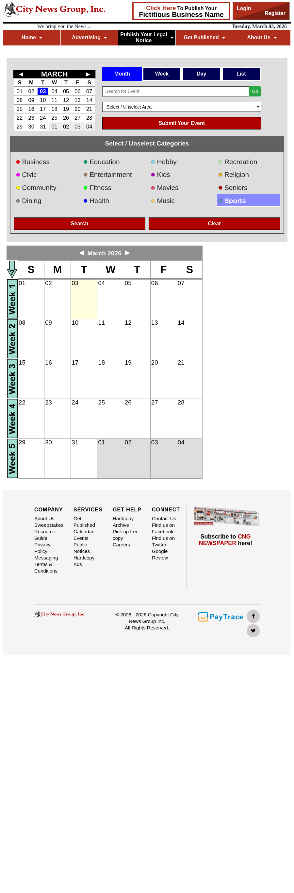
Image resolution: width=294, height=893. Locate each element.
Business (33, 161)
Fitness (97, 187)
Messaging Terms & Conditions (46, 564)
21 (89, 109)
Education (101, 161)
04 (54, 91)
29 (20, 126)
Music (163, 200)
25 (54, 118)
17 (43, 109)
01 (20, 91)
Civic (26, 174)
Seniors (233, 187)
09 (31, 100)
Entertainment (107, 174)
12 (66, 100)
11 (54, 100)
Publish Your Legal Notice (146, 37)
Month (122, 74)
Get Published (204, 37)
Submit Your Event (181, 123)
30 (31, 126)
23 (31, 118)
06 (77, 91)
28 (89, 118)
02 (31, 91)
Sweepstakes (48, 525)
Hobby (164, 161)
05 (66, 91)
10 (43, 100)
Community (36, 187)
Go (255, 91)
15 (20, 109)
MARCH (54, 74)
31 (43, 126)
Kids (160, 174)
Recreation (237, 161)
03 (43, 91)
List (241, 74)
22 (20, 118)
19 (66, 109)
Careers (121, 544)
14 (89, 100)
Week (162, 74)
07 (89, 91)
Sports (232, 200)
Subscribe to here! (226, 539)
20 (77, 109)
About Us (261, 37)
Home (32, 37)
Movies (164, 187)
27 (77, 118)
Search (79, 223)
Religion (233, 174)
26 (66, 118)
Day (201, 74)
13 (77, 100)
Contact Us (164, 518)
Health (96, 200)
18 (54, 109)
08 (20, 100)
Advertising (89, 37)
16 (31, 109)
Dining (28, 200)
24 (43, 118)
